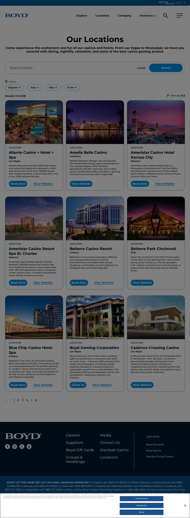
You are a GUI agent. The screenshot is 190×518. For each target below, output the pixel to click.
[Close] (185, 506)
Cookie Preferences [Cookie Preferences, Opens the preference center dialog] (141, 499)
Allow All (141, 513)
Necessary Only (141, 506)
